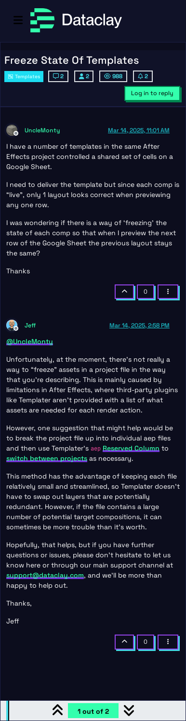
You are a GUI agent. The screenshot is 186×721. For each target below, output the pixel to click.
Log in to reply (152, 93)
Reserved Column (131, 448)
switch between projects (46, 458)
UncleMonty (42, 130)
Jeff (30, 325)
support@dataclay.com (45, 575)
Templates (23, 76)
